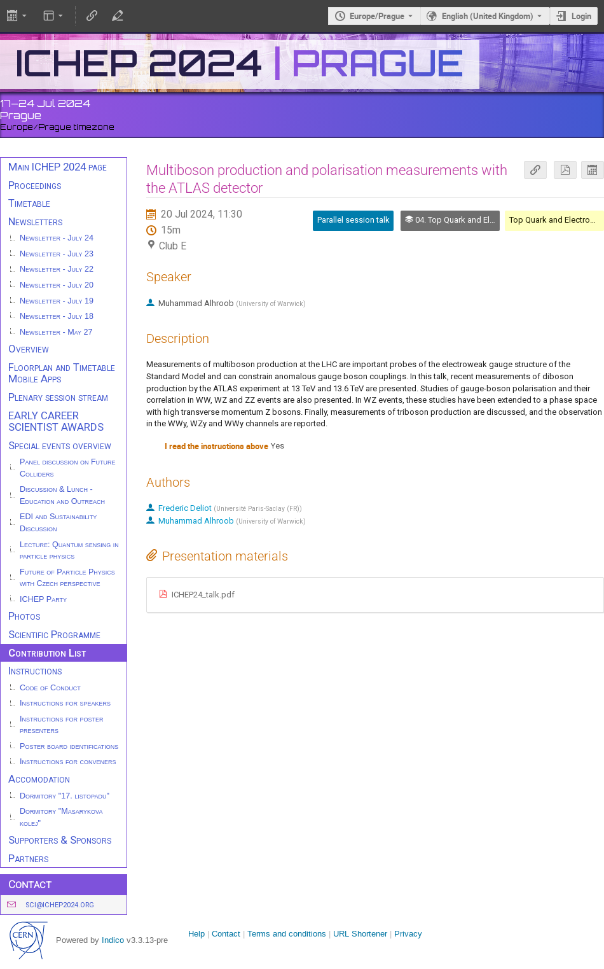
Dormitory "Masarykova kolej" (61, 817)
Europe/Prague (377, 16)
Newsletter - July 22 (56, 269)
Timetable (29, 203)
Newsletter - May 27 (56, 332)
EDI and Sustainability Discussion (58, 522)
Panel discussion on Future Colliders (68, 467)
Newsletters (35, 221)
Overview (28, 348)
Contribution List (47, 652)
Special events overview (59, 445)
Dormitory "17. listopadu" (64, 795)
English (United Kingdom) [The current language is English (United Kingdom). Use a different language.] (487, 16)
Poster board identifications (69, 746)
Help (196, 933)
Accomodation (39, 778)
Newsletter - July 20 (56, 285)
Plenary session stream (58, 397)
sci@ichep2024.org (59, 905)
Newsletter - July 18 (56, 316)
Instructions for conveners (68, 761)
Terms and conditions (286, 933)
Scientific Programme (54, 634)
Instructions (35, 670)
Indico (113, 940)
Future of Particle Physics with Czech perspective (67, 578)
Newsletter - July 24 (56, 238)
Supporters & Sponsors (59, 839)
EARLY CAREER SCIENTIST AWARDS (56, 421)
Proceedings (34, 185)
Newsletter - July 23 (56, 253)
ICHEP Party (43, 599)
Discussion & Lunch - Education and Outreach (62, 495)
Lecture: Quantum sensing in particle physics (69, 550)
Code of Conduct (50, 687)
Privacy (408, 933)
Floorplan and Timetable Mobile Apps (61, 373)
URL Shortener (360, 933)
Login (581, 16)
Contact (226, 933)
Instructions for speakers (65, 703)
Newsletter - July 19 (56, 300)
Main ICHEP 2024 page (57, 166)
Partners (28, 858)
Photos (24, 616)
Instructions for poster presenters (62, 725)
